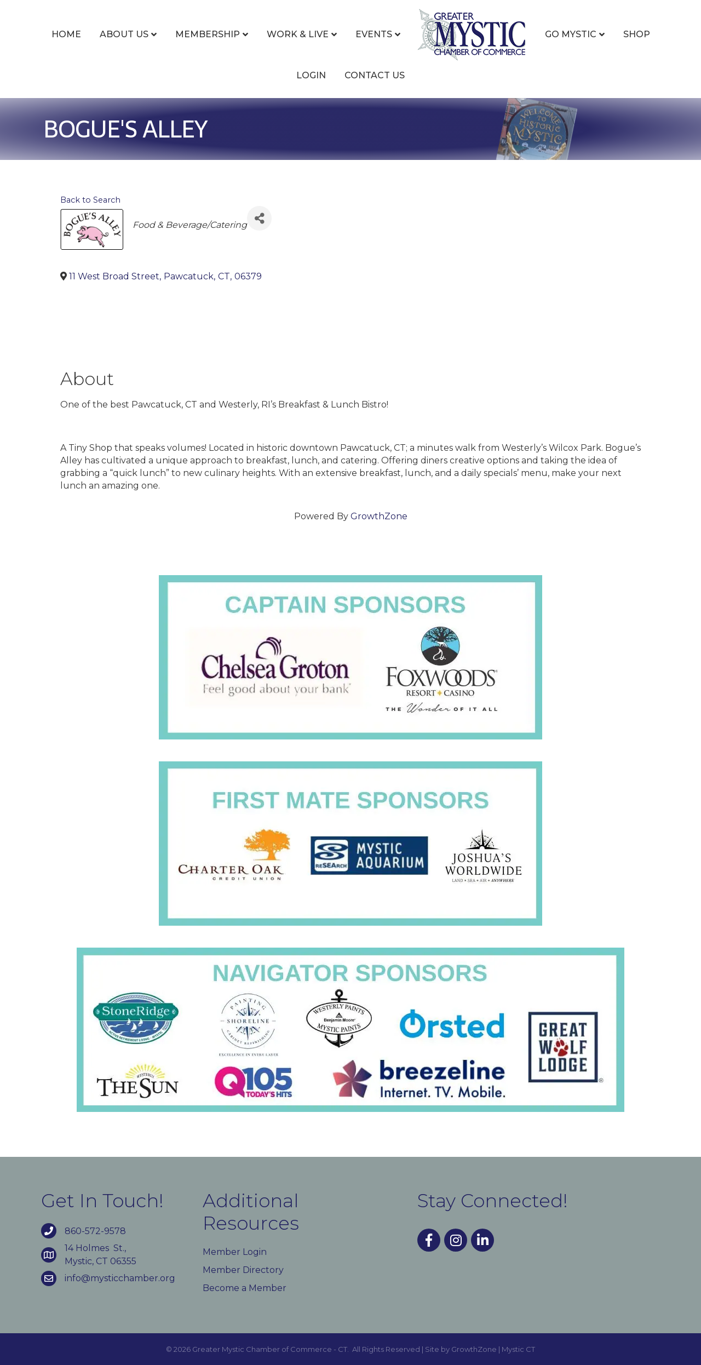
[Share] (259, 218)
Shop (636, 34)
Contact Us (374, 75)
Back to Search (90, 200)
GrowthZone (378, 516)
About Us (124, 34)
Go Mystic (570, 34)
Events (373, 34)
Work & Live (298, 34)
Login (311, 75)
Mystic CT (518, 1349)
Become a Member (244, 1288)
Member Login (235, 1252)
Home (66, 34)
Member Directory (243, 1270)
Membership (207, 34)
